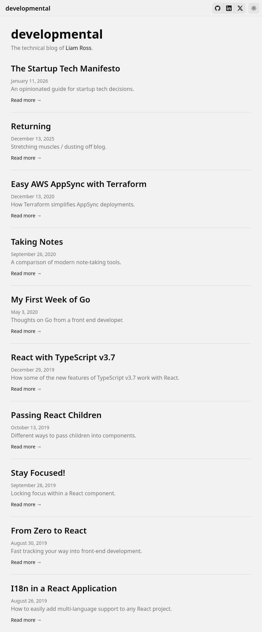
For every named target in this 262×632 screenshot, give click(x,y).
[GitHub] (217, 8)
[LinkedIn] (228, 8)
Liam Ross (78, 48)
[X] (240, 8)
